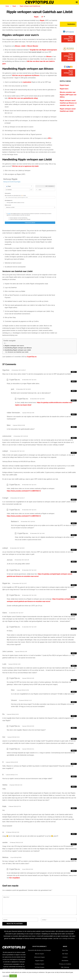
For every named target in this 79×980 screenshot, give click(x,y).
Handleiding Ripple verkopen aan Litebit (18, 350)
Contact (65, 957)
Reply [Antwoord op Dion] (74, 691)
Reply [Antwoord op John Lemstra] (74, 653)
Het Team (65, 953)
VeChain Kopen (39, 967)
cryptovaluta (27, 82)
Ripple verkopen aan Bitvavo (68, 38)
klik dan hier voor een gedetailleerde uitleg (22, 98)
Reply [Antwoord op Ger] (74, 738)
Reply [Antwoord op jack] (74, 391)
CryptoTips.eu (32, 356)
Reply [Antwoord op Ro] (74, 716)
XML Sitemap (65, 967)
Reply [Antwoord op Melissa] (74, 859)
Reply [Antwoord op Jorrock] (74, 561)
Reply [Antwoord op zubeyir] (74, 452)
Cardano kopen (39, 964)
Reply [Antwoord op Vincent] (74, 702)
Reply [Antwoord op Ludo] (74, 665)
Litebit (23, 46)
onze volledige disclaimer (66, 938)
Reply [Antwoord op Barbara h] (74, 523)
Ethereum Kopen (39, 957)
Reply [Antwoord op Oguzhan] (74, 372)
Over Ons (65, 950)
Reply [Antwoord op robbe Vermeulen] (74, 414)
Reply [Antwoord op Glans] (74, 614)
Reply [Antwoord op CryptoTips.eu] (74, 381)
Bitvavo (17, 46)
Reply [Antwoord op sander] (74, 844)
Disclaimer (65, 960)
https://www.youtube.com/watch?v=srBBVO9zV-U (24, 491)
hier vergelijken (14, 878)
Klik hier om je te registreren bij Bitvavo (25, 75)
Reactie (6, 897)
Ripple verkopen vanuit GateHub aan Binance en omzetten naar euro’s (68, 103)
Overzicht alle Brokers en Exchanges (39, 950)
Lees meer (6, 976)
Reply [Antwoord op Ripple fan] (74, 585)
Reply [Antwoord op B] (74, 776)
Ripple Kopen (64, 85)
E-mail (44, 919)
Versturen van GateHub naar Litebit (18, 352)
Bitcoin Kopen (39, 953)
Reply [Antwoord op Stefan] (74, 786)
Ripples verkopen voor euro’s (14, 345)
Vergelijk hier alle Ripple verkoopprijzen (43, 50)
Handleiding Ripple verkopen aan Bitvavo (18, 347)
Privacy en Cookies (65, 964)
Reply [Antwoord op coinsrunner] (74, 438)
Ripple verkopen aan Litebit (68, 73)
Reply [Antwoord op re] (74, 834)
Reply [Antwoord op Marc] (74, 427)
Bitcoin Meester (32, 46)
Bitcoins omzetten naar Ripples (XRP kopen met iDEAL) (68, 95)
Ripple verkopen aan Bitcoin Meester (68, 56)
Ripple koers (64, 89)
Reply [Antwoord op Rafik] (74, 808)
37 (42, 17)
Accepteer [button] (13, 976)
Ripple (36, 17)
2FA (49, 138)
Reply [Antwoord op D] (74, 764)
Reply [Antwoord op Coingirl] (74, 499)
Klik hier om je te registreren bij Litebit (25, 166)
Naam (5, 919)
